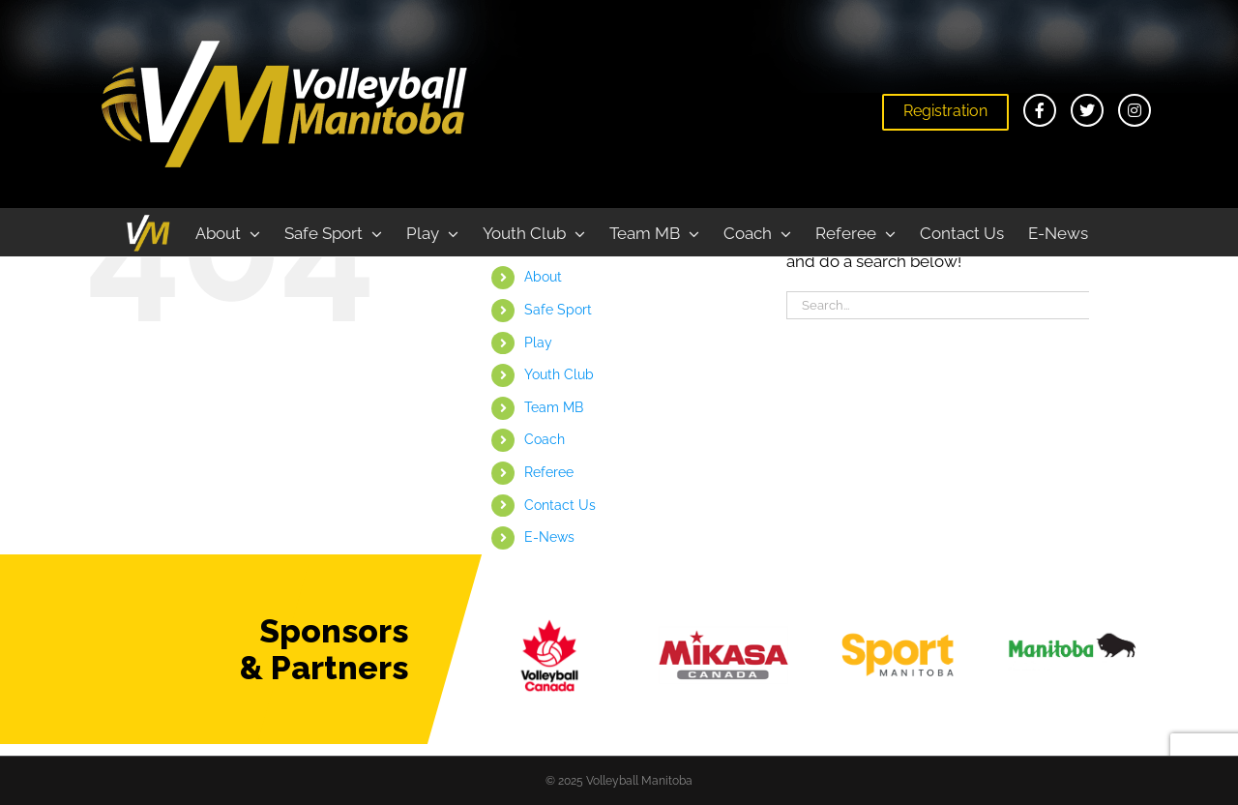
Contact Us (560, 505)
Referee (549, 472)
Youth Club (559, 374)
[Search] (1105, 305)
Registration (945, 111)
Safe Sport (558, 309)
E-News (549, 537)
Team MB (553, 407)
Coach (544, 439)
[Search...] (937, 305)
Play (538, 342)
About (543, 276)
